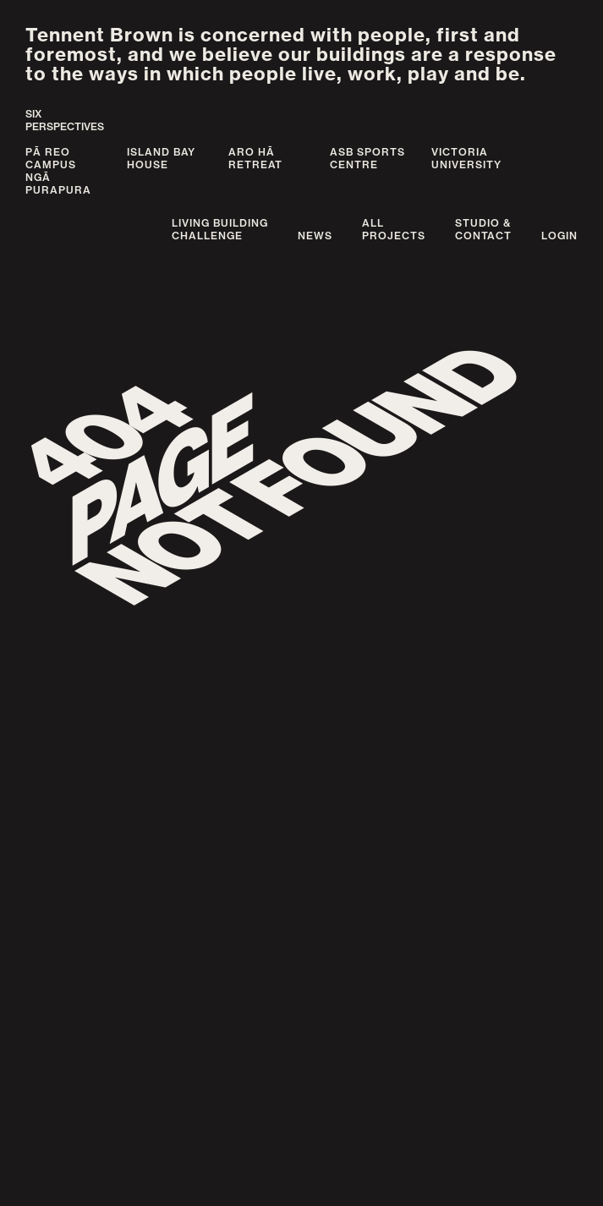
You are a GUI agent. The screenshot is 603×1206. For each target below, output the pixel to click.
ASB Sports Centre (367, 158)
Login (559, 235)
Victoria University (466, 158)
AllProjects (393, 229)
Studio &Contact (483, 229)
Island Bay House (161, 158)
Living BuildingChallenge (220, 229)
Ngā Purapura (58, 183)
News (315, 235)
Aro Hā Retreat (255, 158)
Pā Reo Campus (50, 158)
